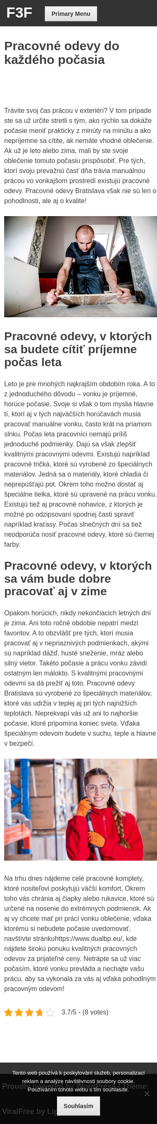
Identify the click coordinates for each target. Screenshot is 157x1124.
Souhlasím (78, 1106)
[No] (146, 1093)
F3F (19, 12)
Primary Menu (70, 13)
